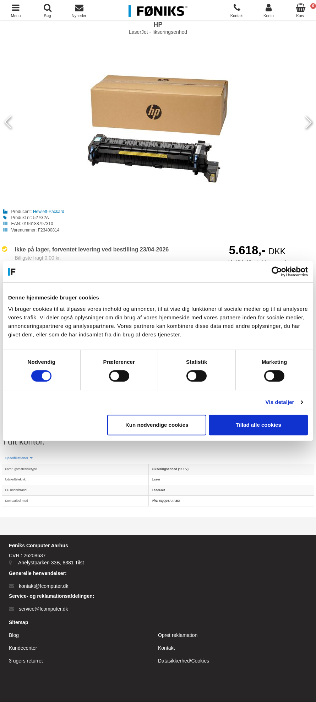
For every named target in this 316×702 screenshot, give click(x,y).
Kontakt (166, 648)
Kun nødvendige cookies (157, 425)
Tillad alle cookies (258, 425)
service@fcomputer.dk (43, 609)
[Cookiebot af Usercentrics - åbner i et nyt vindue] (277, 271)
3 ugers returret (26, 661)
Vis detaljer (280, 402)
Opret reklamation (177, 635)
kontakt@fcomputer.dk (44, 586)
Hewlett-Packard (48, 211)
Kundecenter (23, 648)
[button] (19, 458)
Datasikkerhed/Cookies (183, 661)
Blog (14, 635)
